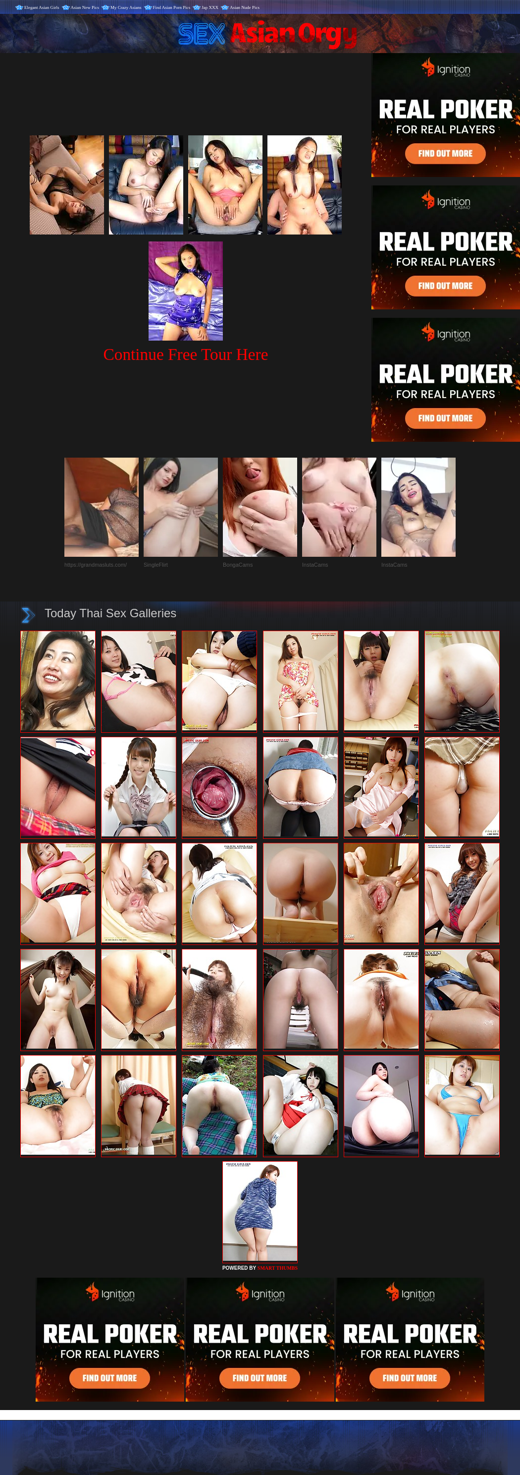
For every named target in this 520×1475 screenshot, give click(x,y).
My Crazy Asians (126, 7)
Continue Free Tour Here (185, 354)
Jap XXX (210, 7)
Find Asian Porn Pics (172, 7)
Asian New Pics (85, 7)
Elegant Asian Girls (41, 7)
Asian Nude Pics (245, 7)
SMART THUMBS (278, 1268)
